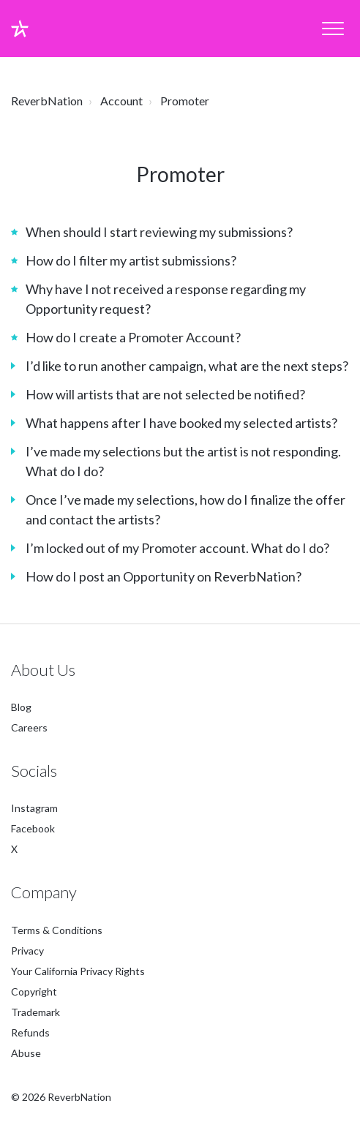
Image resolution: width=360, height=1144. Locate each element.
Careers (29, 727)
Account (121, 101)
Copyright (34, 991)
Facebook (33, 829)
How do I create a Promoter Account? (133, 337)
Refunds (30, 1032)
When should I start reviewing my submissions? (159, 232)
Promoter (184, 101)
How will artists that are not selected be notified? (165, 394)
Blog (21, 707)
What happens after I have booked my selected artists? (181, 423)
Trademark (35, 1012)
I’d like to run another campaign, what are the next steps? (187, 366)
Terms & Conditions (56, 930)
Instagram (34, 808)
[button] (332, 28)
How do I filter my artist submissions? (131, 260)
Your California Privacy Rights (78, 971)
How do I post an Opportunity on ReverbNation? (163, 576)
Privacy (27, 950)
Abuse (26, 1053)
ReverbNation (47, 101)
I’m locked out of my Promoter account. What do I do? (177, 548)
